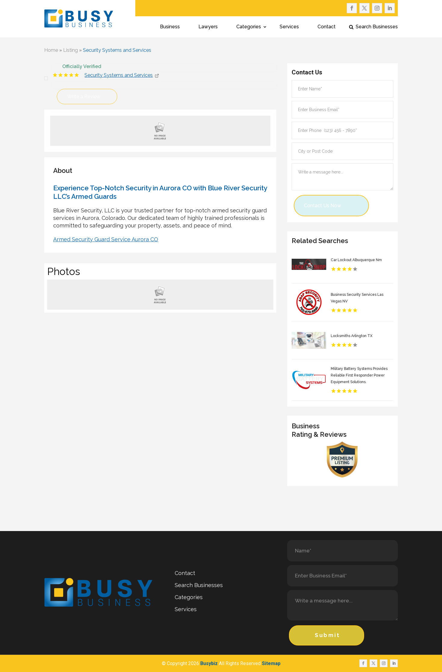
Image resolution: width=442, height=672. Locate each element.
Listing (70, 50)
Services (289, 27)
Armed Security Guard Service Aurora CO (105, 239)
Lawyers (208, 27)
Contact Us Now (322, 205)
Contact (327, 27)
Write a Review (83, 96)
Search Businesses (377, 27)
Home (51, 50)
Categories (248, 27)
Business (170, 27)
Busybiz (209, 663)
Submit (327, 635)
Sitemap (271, 663)
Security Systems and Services (117, 50)
